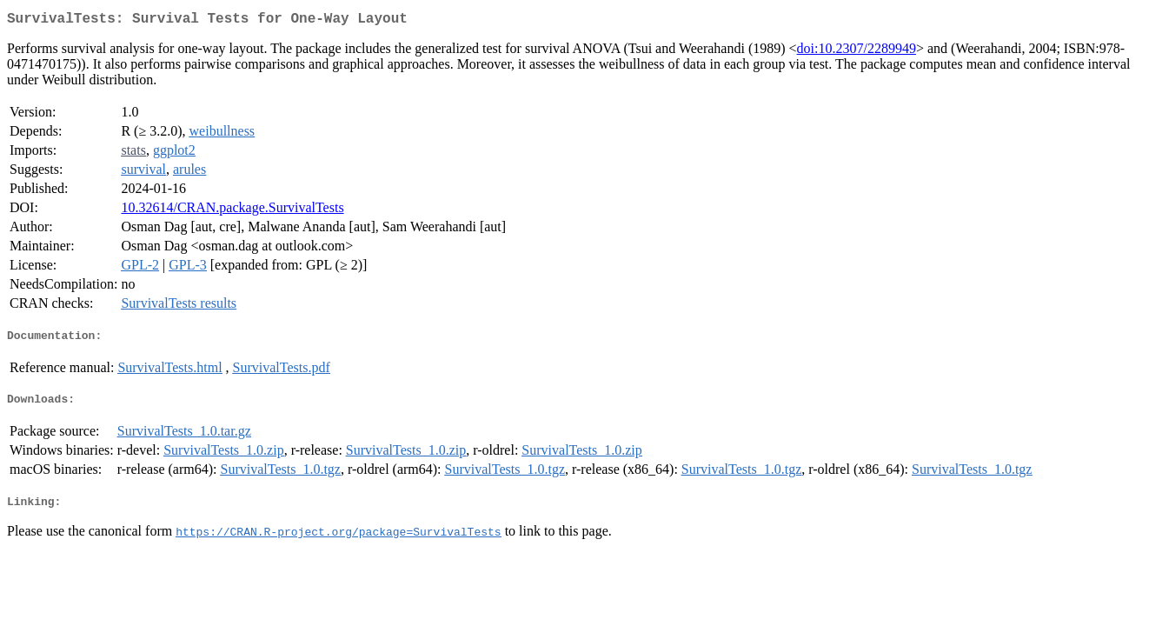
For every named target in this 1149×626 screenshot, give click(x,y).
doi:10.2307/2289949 (856, 51)
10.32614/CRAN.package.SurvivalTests (232, 210)
